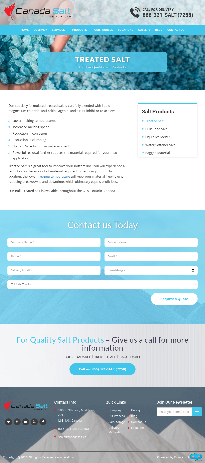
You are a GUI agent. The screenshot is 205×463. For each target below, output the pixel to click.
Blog (159, 29)
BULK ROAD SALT (77, 357)
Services (59, 29)
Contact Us (175, 29)
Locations (125, 29)
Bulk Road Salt (156, 129)
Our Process (103, 29)
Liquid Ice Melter (157, 137)
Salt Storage (117, 422)
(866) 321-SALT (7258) (73, 429)
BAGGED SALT (130, 357)
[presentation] (37, 300)
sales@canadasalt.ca (72, 437)
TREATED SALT (105, 357)
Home (25, 29)
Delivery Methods (114, 430)
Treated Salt (154, 121)
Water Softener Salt (160, 145)
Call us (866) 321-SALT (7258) (102, 369)
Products (80, 29)
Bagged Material (157, 153)
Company (40, 29)
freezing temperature (54, 176)
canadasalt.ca (64, 457)
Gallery (144, 29)
